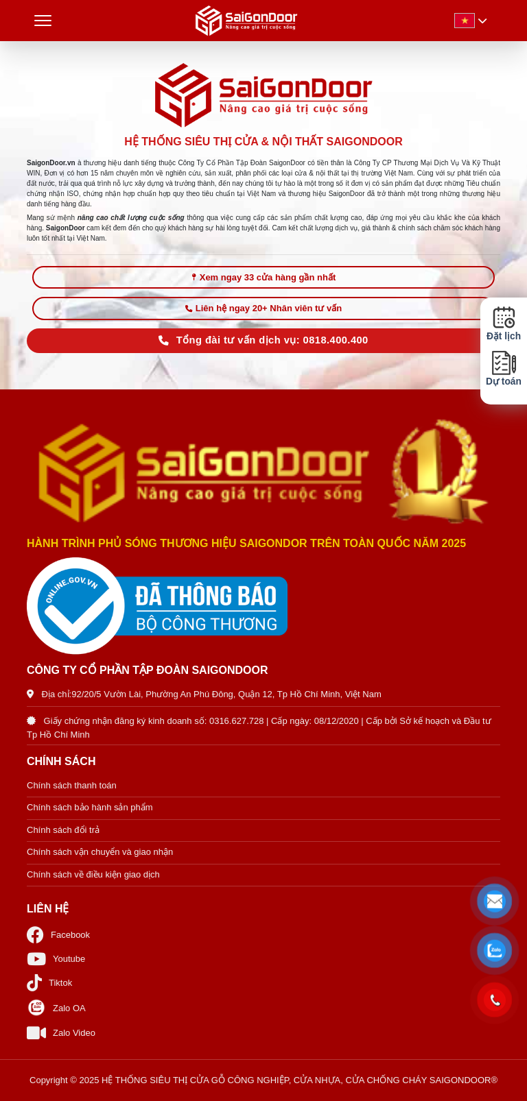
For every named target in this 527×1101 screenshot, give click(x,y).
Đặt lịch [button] (504, 323)
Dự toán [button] (504, 368)
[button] (495, 901)
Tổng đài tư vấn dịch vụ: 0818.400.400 (263, 340)
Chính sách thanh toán (72, 785)
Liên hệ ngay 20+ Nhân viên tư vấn (263, 308)
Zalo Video (61, 1032)
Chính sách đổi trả (63, 830)
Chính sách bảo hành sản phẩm (90, 807)
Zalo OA (56, 1007)
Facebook (58, 934)
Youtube (56, 958)
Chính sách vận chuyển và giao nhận (100, 852)
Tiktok (49, 982)
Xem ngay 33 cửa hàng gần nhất (263, 277)
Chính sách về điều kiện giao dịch (93, 874)
